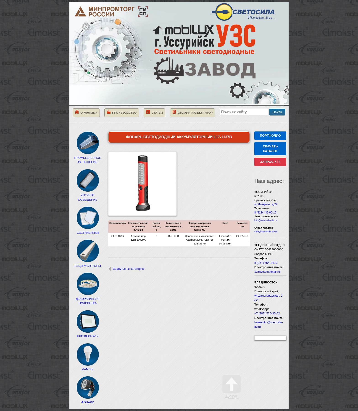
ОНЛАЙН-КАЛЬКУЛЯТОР (192, 112)
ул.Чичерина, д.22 (265, 204)
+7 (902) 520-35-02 (267, 313)
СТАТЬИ (154, 112)
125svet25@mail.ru (267, 271)
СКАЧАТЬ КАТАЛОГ (270, 148)
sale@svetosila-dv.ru (265, 231)
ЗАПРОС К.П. (270, 162)
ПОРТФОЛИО (270, 135)
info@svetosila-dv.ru (265, 220)
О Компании (86, 112)
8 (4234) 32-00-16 (265, 212)
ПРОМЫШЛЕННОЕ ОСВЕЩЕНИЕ (87, 158)
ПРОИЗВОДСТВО (122, 112)
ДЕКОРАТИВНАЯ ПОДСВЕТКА (88, 299)
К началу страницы (231, 387)
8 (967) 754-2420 (265, 263)
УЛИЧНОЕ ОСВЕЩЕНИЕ (87, 195)
